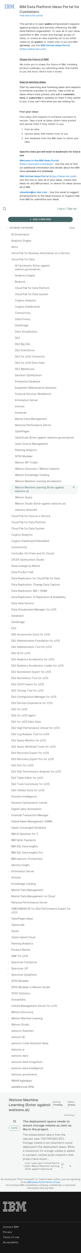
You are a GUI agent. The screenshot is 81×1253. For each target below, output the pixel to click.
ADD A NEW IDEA (40, 219)
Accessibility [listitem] (10, 1242)
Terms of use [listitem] (11, 1237)
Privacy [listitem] (7, 1232)
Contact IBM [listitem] (10, 1226)
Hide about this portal (31, 15)
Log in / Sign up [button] (68, 208)
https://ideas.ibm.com (32, 48)
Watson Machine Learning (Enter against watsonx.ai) (42, 1167)
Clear (72, 227)
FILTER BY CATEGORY (19, 227)
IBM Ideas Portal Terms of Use (43, 1182)
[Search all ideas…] (25, 208)
